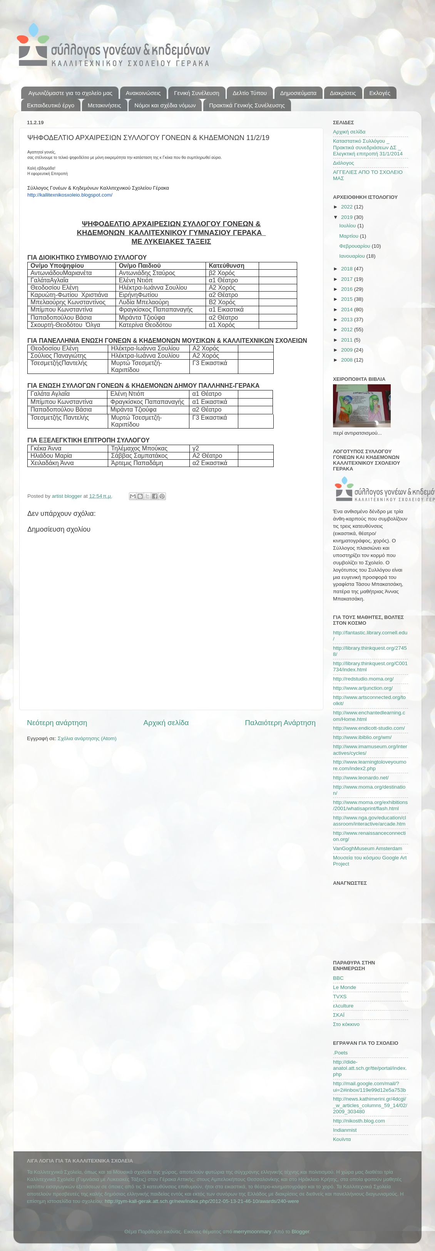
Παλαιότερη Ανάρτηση (280, 723)
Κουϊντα (342, 1139)
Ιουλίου (348, 226)
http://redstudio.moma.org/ (363, 679)
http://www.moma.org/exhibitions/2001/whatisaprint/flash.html (370, 805)
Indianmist (345, 1130)
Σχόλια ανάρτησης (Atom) (87, 738)
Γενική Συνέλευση (196, 93)
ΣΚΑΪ (339, 1015)
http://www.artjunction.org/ (363, 688)
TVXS (339, 996)
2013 (347, 319)
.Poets (340, 1053)
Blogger (301, 1231)
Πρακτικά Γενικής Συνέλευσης (247, 105)
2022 (347, 207)
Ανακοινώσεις (143, 93)
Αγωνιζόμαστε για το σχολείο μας (70, 93)
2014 (347, 309)
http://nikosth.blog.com (359, 1121)
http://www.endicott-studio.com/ (369, 728)
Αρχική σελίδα (166, 723)
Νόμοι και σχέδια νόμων (165, 105)
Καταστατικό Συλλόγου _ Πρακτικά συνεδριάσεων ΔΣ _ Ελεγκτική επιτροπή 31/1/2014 (368, 147)
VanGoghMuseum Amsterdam (367, 848)
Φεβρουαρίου (355, 246)
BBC (338, 978)
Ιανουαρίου (352, 256)
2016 (347, 289)
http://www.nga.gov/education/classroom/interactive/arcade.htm (369, 821)
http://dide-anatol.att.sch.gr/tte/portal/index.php (370, 1068)
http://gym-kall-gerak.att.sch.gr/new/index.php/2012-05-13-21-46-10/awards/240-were (202, 1201)
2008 (347, 360)
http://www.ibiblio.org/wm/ (362, 737)
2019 (347, 217)
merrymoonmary (252, 1231)
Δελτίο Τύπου (249, 93)
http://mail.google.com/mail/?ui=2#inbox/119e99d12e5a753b (369, 1087)
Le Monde (344, 987)
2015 (347, 299)
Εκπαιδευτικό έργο (50, 105)
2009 (347, 350)
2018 (347, 269)
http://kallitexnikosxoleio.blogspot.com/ (69, 195)
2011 (347, 340)
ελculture (343, 1006)
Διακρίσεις (343, 93)
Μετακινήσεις (104, 105)
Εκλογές (380, 93)
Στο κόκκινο (346, 1024)
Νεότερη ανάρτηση (57, 723)
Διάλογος (343, 163)
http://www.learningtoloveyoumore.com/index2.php (370, 765)
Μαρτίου (349, 236)
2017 (347, 279)
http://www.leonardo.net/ (361, 778)
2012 (347, 329)
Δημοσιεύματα (298, 93)
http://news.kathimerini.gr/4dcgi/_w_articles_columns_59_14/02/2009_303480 (370, 1105)
